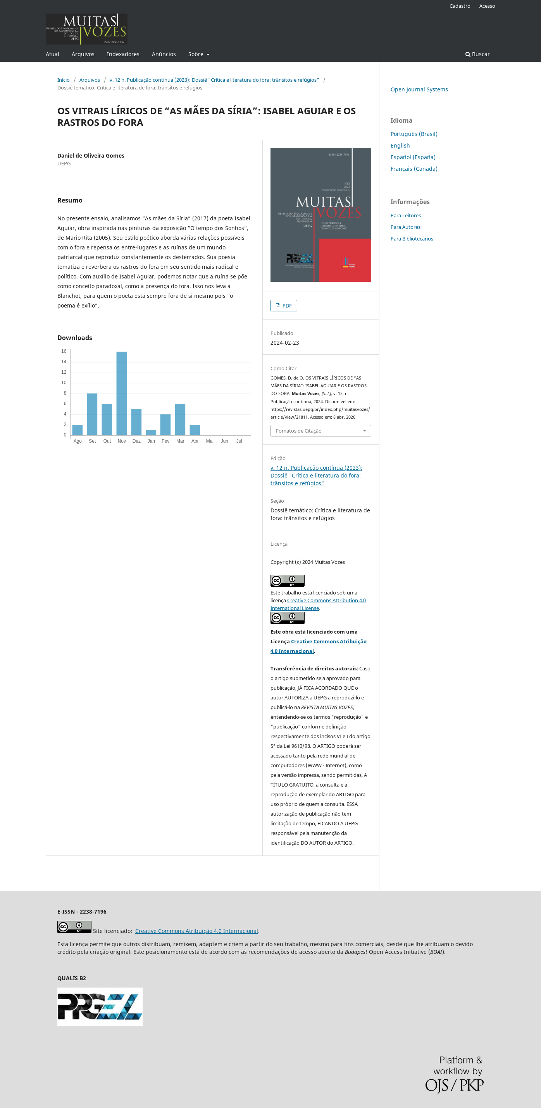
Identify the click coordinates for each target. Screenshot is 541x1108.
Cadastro (460, 5)
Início (63, 79)
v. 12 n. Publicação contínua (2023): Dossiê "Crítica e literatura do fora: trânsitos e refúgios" (214, 79)
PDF (286, 305)
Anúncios (164, 54)
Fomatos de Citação (299, 430)
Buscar (477, 54)
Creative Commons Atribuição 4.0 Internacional (196, 930)
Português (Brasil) (414, 133)
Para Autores (405, 226)
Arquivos (83, 54)
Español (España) (413, 157)
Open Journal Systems (419, 89)
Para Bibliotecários (412, 238)
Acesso (487, 5)
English (400, 145)
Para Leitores (406, 215)
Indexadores (123, 54)
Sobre (196, 54)
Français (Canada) (414, 168)
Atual (52, 54)
